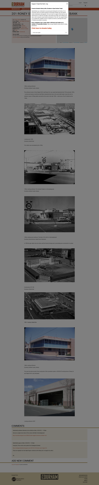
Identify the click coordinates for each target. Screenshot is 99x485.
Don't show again (36, 32)
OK (66, 32)
